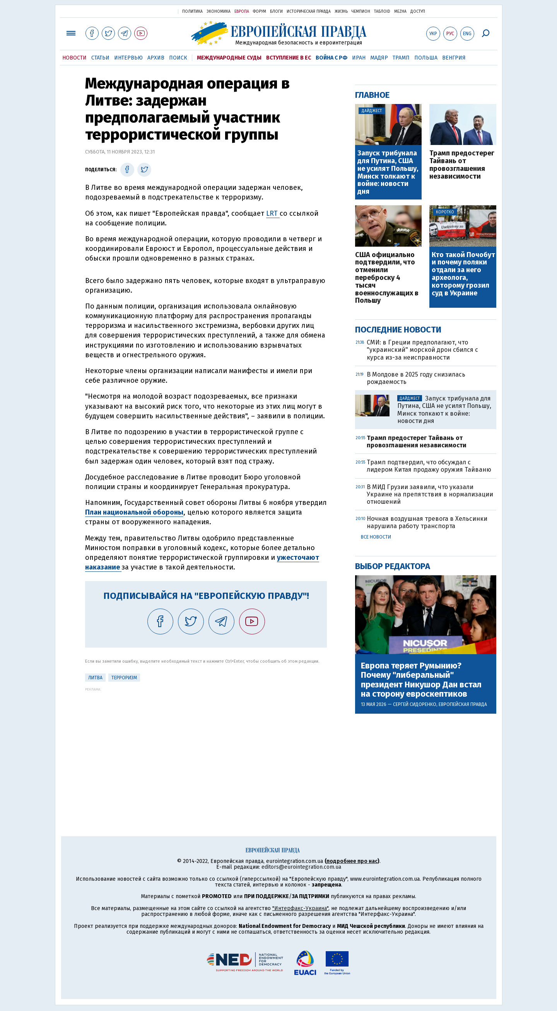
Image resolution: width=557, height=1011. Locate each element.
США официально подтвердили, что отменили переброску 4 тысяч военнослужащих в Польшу (387, 278)
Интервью (128, 58)
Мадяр (379, 58)
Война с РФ (331, 58)
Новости (74, 58)
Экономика (219, 11)
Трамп (401, 58)
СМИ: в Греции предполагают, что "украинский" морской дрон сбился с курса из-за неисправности (422, 350)
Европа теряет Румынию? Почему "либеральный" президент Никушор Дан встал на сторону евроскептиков (421, 680)
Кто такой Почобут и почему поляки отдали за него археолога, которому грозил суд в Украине (463, 274)
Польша (425, 58)
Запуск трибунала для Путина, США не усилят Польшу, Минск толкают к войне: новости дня (387, 173)
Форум (259, 11)
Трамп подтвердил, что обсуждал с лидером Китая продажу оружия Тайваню (429, 466)
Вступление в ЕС (288, 58)
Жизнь (341, 11)
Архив (155, 58)
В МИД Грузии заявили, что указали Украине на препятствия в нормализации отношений (430, 494)
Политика (192, 11)
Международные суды (229, 58)
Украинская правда (153, 11)
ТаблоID (382, 11)
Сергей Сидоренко (414, 704)
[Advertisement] (206, 745)
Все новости (376, 537)
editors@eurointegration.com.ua (301, 867)
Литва (95, 677)
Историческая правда (309, 11)
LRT (273, 213)
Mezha (400, 11)
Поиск (178, 58)
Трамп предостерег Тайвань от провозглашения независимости (461, 165)
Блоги (276, 11)
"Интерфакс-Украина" (300, 908)
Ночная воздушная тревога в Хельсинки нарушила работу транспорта (427, 522)
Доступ (417, 11)
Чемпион (361, 11)
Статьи (100, 58)
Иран (359, 58)
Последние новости (398, 329)
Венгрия (454, 58)
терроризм (124, 677)
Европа (241, 11)
